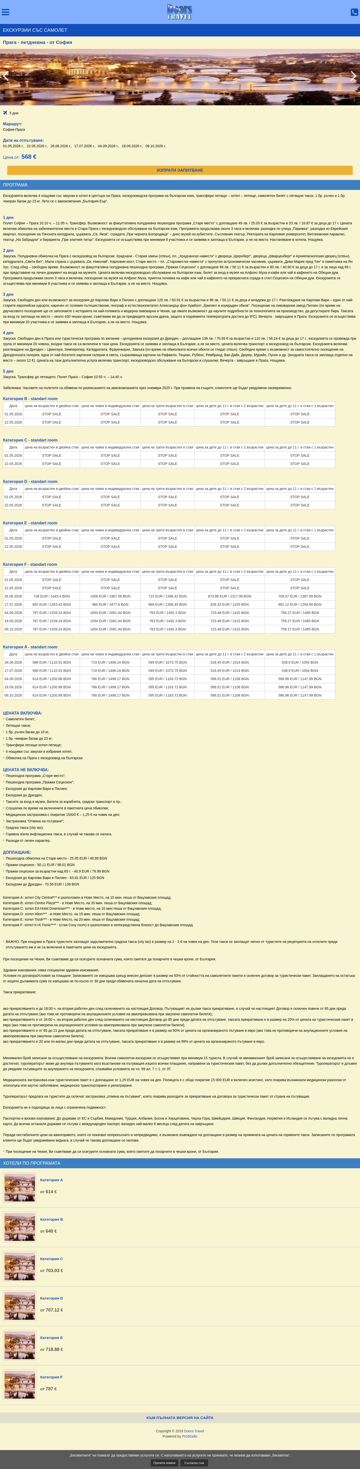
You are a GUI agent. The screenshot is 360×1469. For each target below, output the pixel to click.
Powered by (179, 1436)
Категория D (51, 1298)
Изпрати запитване (180, 170)
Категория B (51, 1219)
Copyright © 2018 (180, 1431)
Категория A (51, 1180)
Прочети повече (165, 1463)
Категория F (51, 1377)
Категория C (51, 1259)
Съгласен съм (194, 1463)
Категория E (51, 1337)
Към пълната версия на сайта (180, 1418)
